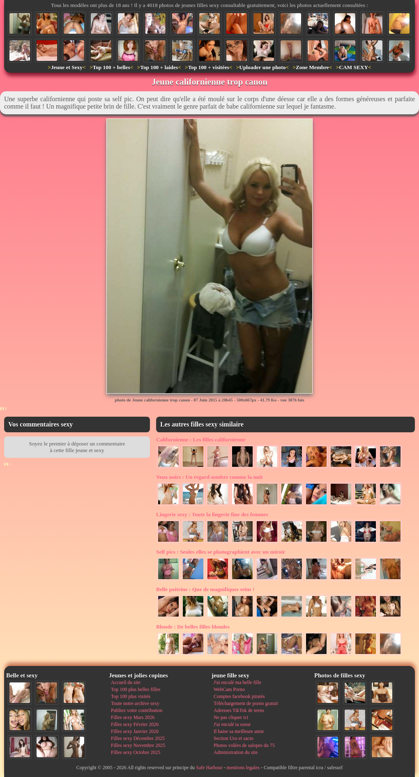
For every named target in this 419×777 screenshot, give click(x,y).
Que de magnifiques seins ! (205, 589)
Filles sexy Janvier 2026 (135, 731)
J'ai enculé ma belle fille (237, 682)
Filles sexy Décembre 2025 (138, 738)
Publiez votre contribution (136, 710)
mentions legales (243, 767)
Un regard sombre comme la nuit (209, 477)
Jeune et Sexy (67, 67)
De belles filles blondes (193, 627)
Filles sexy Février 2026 (135, 724)
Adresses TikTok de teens (239, 710)
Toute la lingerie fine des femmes (212, 514)
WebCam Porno (229, 689)
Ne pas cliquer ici (231, 717)
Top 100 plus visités (130, 696)
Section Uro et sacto (233, 738)
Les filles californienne (201, 439)
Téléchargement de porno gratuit (246, 703)
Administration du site (236, 752)
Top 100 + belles (111, 67)
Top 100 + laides (159, 67)
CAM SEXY (353, 67)
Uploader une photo (262, 67)
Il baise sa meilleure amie (239, 731)
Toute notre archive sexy (135, 703)
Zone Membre (312, 67)
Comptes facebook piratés (239, 696)
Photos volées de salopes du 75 (244, 745)
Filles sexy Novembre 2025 (138, 745)
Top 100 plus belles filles (135, 689)
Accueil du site (125, 682)
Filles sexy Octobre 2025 (135, 752)
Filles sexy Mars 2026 (132, 717)
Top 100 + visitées (208, 67)
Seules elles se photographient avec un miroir (220, 552)
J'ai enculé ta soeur (232, 724)
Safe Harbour (209, 767)
